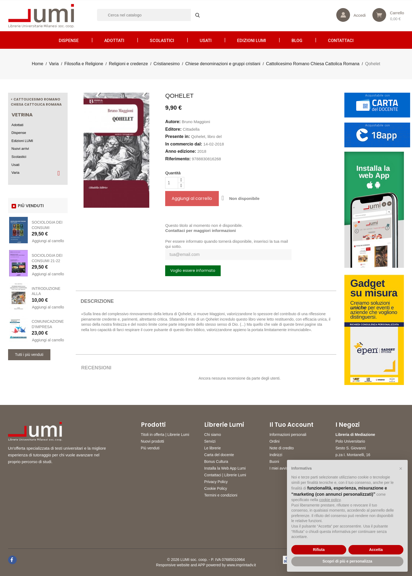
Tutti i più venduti (29, 354)
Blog (297, 40)
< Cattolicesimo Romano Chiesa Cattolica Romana (36, 102)
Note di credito (281, 448)
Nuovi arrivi (20, 149)
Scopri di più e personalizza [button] (347, 561)
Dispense (69, 40)
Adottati (114, 40)
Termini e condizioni (220, 495)
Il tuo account (291, 425)
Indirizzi (275, 455)
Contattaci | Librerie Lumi (225, 475)
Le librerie (212, 448)
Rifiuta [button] (319, 549)
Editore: (173, 129)
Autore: (173, 121)
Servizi (210, 441)
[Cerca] (151, 15)
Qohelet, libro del (206, 136)
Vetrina (22, 114)
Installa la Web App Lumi (225, 468)
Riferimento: (178, 159)
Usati (206, 40)
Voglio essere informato (192, 270)
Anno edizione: (180, 151)
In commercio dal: (183, 144)
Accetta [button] (376, 549)
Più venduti (150, 448)
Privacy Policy (216, 482)
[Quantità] (171, 183)
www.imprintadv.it (241, 565)
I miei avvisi (279, 468)
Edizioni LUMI (251, 40)
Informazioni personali (287, 434)
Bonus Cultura (216, 461)
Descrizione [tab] (97, 301)
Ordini (274, 441)
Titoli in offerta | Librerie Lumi (165, 434)
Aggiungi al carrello (48, 241)
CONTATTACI (341, 40)
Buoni (274, 461)
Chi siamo (212, 434)
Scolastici (162, 40)
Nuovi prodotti (152, 441)
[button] (400, 468)
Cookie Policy (215, 488)
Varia (15, 173)
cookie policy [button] (330, 500)
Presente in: (177, 136)
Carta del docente (219, 455)
